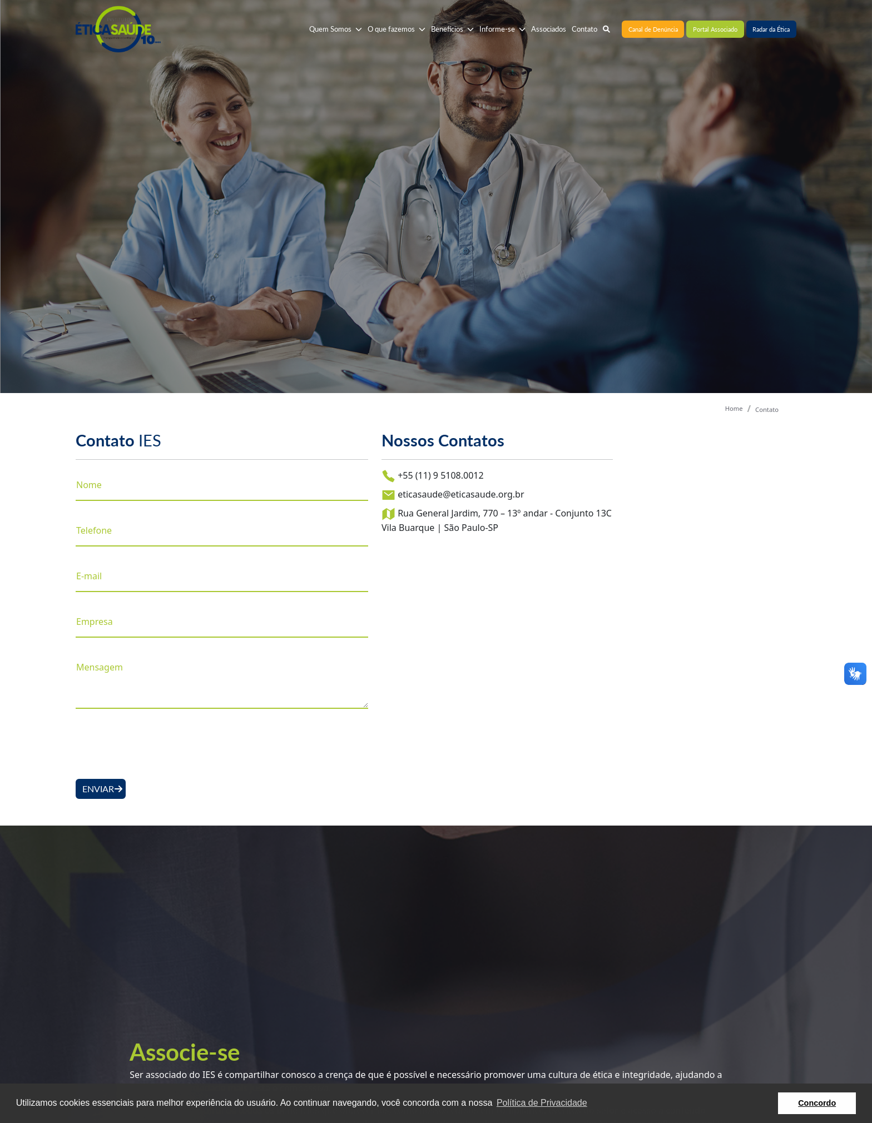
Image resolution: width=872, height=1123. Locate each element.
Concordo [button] (817, 1103)
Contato (767, 409)
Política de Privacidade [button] (542, 1102)
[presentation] (160, 744)
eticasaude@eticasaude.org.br (453, 495)
